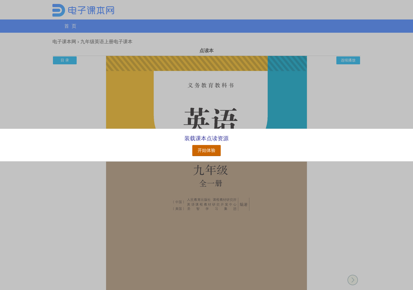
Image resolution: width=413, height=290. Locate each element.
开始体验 (206, 150)
